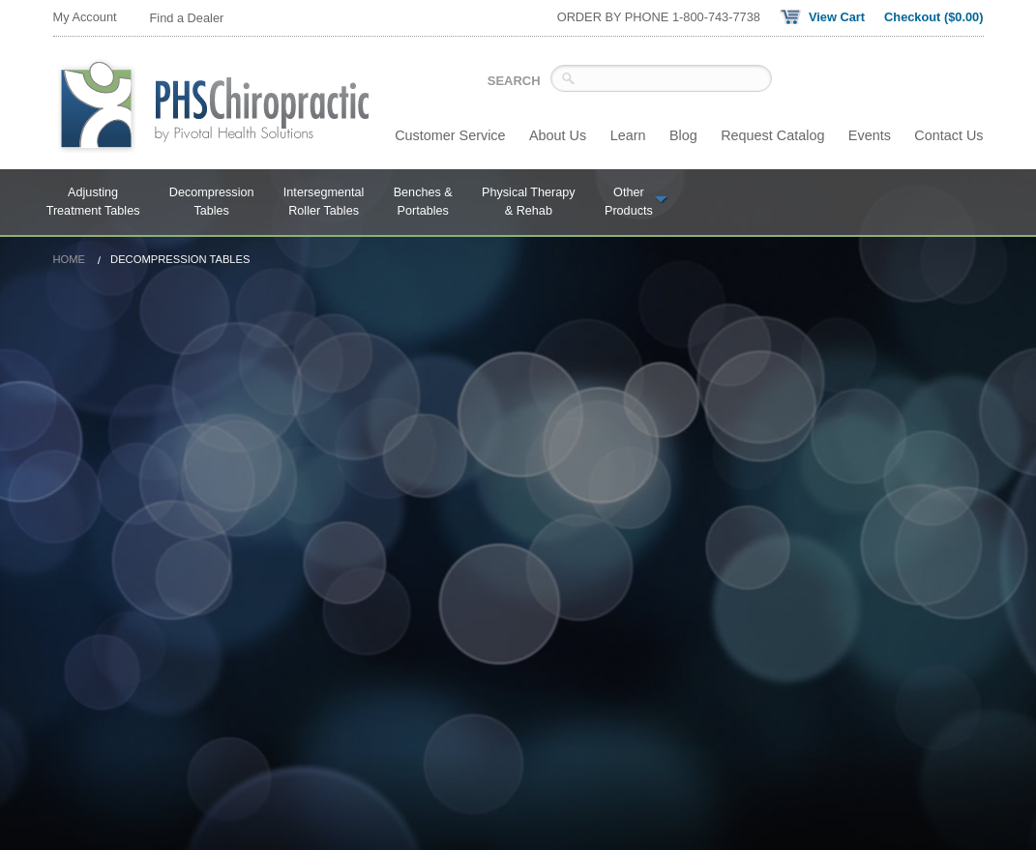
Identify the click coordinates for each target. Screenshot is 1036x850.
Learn (628, 135)
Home (69, 259)
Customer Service (450, 135)
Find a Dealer (187, 18)
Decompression (211, 203)
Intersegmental (324, 203)
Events (869, 135)
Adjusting (93, 203)
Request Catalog (772, 135)
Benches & (423, 203)
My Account (85, 17)
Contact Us (948, 135)
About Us (557, 135)
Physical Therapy (529, 203)
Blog (683, 135)
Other (637, 203)
